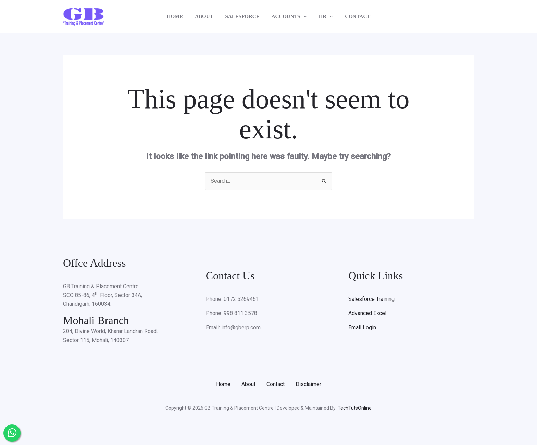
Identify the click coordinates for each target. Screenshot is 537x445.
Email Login (362, 327)
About (248, 384)
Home (223, 384)
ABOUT (207, 16)
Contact (275, 384)
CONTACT (353, 16)
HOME (179, 16)
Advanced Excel (367, 313)
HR (323, 16)
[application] (302, 16)
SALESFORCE (243, 16)
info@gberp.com (241, 327)
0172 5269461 (241, 299)
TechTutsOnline (355, 408)
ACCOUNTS (288, 16)
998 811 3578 (240, 313)
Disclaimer (308, 384)
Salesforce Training (371, 299)
